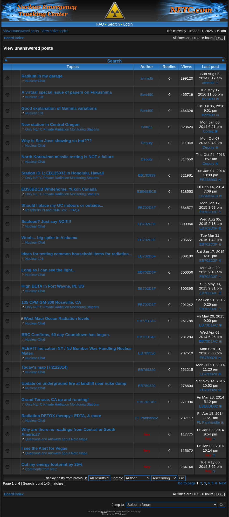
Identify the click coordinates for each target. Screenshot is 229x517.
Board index (14, 38)
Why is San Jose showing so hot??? (56, 140)
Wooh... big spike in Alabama (49, 237)
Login (128, 24)
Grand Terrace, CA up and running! (55, 399)
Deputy (147, 143)
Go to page (186, 483)
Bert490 (146, 94)
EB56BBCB (146, 191)
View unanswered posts (21, 31)
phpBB (103, 511)
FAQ (100, 24)
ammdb (147, 78)
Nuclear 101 (34, 97)
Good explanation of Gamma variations (59, 108)
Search (114, 24)
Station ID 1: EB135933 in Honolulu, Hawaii (62, 173)
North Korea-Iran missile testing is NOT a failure (67, 157)
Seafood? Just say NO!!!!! (46, 221)
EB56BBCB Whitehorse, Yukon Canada (59, 189)
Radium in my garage (41, 76)
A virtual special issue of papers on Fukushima (66, 92)
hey (147, 434)
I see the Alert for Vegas (44, 448)
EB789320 (146, 353)
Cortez (146, 127)
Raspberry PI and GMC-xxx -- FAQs (52, 210)
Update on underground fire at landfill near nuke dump (73, 383)
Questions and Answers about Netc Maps (56, 439)
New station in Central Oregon (50, 124)
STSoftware (120, 514)
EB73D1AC (146, 321)
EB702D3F (147, 208)
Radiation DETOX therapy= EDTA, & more (61, 416)
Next (222, 483)
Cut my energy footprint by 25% (52, 464)
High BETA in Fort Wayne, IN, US (52, 286)
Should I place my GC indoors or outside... (62, 205)
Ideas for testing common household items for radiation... (76, 254)
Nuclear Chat (35, 81)
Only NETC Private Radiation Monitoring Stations (62, 129)
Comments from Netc (41, 469)
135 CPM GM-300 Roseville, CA (51, 302)
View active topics (55, 31)
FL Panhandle (146, 418)
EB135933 (146, 175)
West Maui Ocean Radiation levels (56, 318)
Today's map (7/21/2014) (44, 367)
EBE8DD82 (146, 402)
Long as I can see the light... (48, 270)
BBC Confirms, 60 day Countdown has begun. (65, 334)
